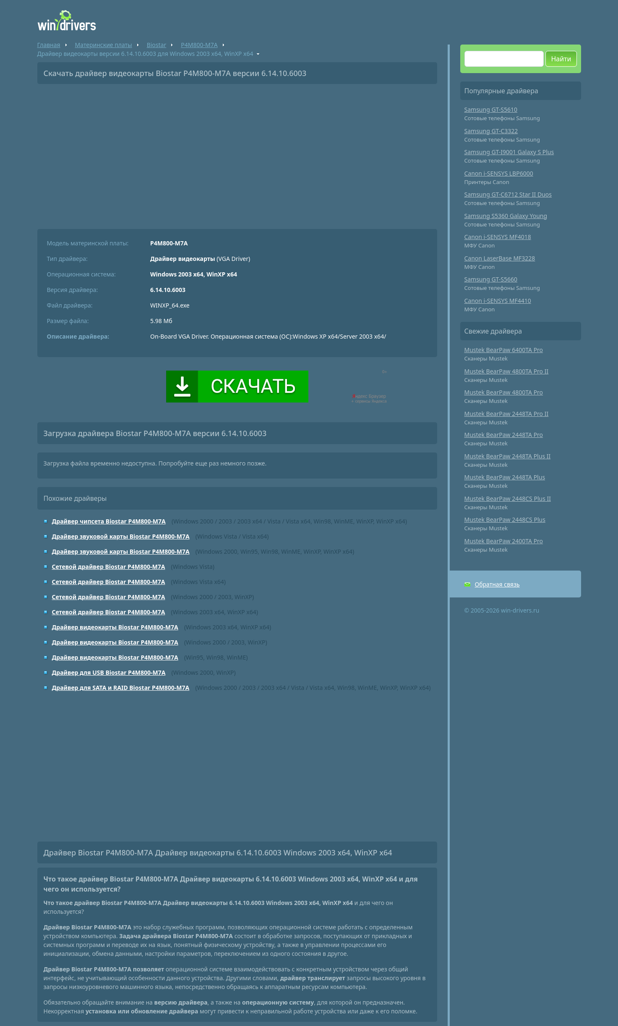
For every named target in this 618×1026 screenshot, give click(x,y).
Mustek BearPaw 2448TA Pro (503, 435)
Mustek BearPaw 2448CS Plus (504, 520)
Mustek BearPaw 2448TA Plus (504, 477)
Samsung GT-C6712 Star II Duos (508, 194)
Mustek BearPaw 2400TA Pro (503, 541)
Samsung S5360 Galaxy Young (506, 216)
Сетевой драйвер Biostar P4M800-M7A (108, 567)
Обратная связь (497, 584)
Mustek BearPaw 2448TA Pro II (506, 414)
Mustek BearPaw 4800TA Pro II (506, 371)
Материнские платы (103, 45)
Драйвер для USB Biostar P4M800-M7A (109, 672)
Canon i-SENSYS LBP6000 (498, 173)
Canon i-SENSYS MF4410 (497, 301)
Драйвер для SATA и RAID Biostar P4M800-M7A (121, 688)
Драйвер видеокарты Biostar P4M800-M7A (115, 627)
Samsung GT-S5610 (491, 109)
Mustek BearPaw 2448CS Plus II (507, 498)
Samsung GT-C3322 (491, 131)
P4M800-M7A (199, 45)
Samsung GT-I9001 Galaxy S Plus (509, 152)
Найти (561, 58)
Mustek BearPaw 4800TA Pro (503, 392)
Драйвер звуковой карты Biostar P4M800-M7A (121, 536)
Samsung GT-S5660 (491, 279)
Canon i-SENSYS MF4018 (497, 237)
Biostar (157, 45)
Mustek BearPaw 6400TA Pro (503, 350)
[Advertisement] (237, 153)
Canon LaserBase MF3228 (499, 258)
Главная (48, 45)
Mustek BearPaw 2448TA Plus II (507, 456)
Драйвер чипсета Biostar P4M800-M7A (109, 521)
